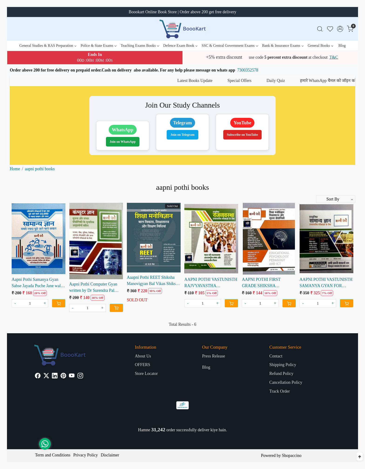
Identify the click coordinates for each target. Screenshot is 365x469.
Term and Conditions (53, 455)
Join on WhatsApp (123, 141)
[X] (46, 376)
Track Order (279, 391)
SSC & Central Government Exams (230, 46)
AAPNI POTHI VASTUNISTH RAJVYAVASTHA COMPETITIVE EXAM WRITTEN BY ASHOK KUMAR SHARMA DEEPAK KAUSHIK (210, 283)
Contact (275, 356)
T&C (333, 57)
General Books (320, 46)
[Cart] (58, 303)
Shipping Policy (282, 364)
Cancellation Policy (285, 382)
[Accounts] (340, 29)
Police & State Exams (98, 46)
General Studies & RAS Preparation (47, 46)
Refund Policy (281, 373)
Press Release (213, 356)
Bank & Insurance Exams (282, 46)
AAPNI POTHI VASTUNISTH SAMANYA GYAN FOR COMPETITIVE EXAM (326, 283)
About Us (143, 356)
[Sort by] (335, 199)
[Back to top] (360, 456)
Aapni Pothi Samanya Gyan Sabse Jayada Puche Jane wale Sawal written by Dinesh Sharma (37, 283)
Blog (342, 46)
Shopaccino (291, 455)
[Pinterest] (63, 376)
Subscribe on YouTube (242, 134)
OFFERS (142, 364)
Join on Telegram (182, 134)
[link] (320, 29)
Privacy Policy (85, 455)
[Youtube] (71, 376)
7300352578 (247, 70)
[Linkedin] (54, 376)
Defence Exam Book (180, 46)
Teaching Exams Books (140, 46)
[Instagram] (80, 376)
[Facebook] (37, 376)
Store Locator (146, 373)
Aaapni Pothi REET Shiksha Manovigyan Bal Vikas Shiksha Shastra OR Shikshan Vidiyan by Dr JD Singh (153, 281)
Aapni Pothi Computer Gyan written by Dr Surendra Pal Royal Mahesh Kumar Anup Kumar (93, 288)
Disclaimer (110, 455)
